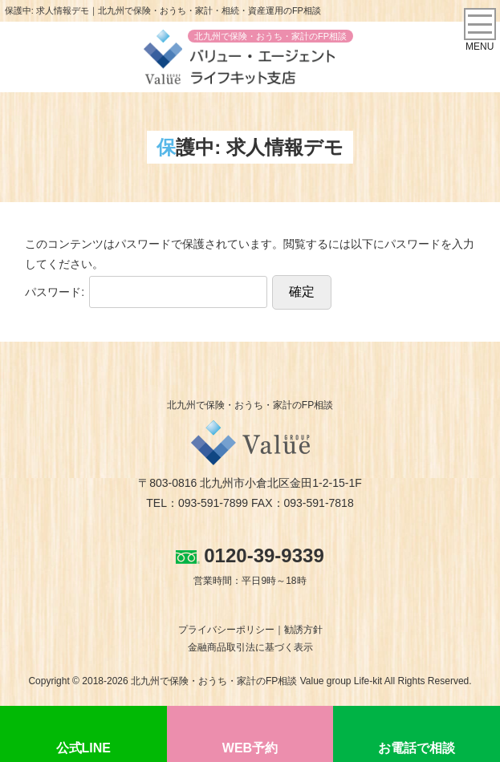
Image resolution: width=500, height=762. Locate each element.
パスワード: (146, 292)
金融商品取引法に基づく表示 (250, 647)
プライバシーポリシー (226, 629)
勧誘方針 (303, 629)
